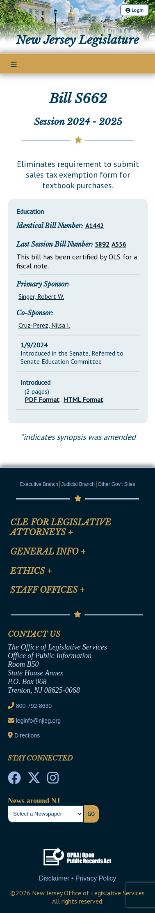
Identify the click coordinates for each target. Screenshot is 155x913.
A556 (119, 244)
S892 (102, 244)
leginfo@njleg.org (38, 720)
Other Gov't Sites (116, 484)
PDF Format (42, 399)
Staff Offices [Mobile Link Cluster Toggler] (47, 590)
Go (91, 814)
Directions (27, 735)
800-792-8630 (34, 706)
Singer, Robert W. (41, 296)
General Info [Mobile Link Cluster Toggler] (48, 552)
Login (134, 10)
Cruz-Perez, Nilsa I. (44, 325)
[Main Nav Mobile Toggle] (13, 64)
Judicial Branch (78, 484)
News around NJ (34, 801)
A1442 (94, 226)
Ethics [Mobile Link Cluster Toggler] (31, 571)
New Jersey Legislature (77, 40)
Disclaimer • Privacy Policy (77, 878)
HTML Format (83, 399)
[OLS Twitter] (34, 780)
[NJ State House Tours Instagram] (53, 780)
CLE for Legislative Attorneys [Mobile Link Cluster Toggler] (60, 527)
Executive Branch (39, 484)
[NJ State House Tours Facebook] (14, 780)
